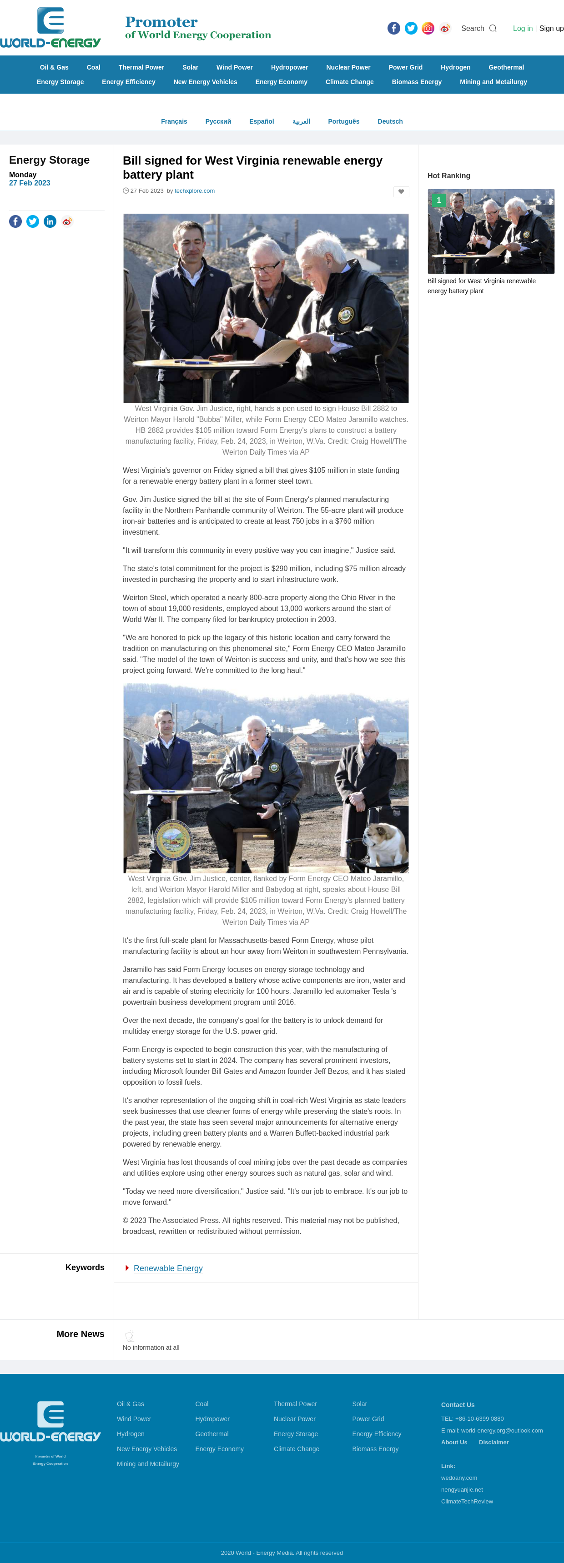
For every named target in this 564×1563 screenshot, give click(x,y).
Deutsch (390, 121)
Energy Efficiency (129, 81)
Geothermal (506, 67)
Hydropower (289, 67)
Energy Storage (60, 81)
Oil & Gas (54, 67)
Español (261, 121)
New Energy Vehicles (205, 81)
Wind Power (235, 67)
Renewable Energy (168, 1268)
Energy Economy (281, 81)
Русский (219, 121)
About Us (454, 1442)
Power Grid (406, 67)
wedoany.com (459, 1477)
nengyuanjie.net (462, 1489)
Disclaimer (494, 1442)
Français (174, 121)
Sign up (551, 28)
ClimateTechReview (467, 1501)
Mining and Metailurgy (493, 81)
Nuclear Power (349, 67)
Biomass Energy (417, 81)
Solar (190, 67)
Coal (94, 67)
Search (472, 28)
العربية (301, 121)
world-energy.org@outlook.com (502, 1430)
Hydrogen (455, 67)
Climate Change (350, 81)
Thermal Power (141, 67)
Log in (523, 28)
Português (343, 121)
